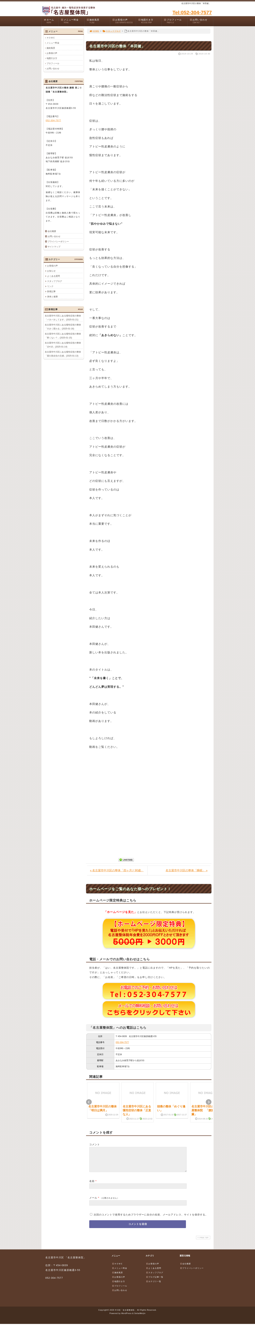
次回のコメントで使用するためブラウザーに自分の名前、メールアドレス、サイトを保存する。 (151, 1218)
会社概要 (52, 231)
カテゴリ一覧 (153, 1286)
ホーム (51, 21)
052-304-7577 (122, 1042)
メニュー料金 (72, 21)
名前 (92, 1185)
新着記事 (51, 291)
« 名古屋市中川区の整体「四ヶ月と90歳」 (117, 870)
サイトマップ (54, 246)
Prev (89, 1102)
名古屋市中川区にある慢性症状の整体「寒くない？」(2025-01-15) (63, 335)
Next (208, 1102)
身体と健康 (52, 296)
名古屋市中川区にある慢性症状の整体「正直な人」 (137, 1110)
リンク (50, 286)
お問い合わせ (201, 21)
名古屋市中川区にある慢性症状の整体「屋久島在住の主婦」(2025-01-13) (63, 354)
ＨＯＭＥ (51, 38)
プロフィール (176, 21)
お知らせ (51, 271)
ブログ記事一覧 (154, 1281)
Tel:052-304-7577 (192, 12)
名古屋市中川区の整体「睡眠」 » (187, 870)
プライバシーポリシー (58, 241)
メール (93, 1202)
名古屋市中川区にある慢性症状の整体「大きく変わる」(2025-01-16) (63, 326)
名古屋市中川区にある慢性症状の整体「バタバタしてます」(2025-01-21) (63, 317)
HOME (94, 31)
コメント (94, 1144)
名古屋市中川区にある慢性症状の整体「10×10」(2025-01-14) (63, 344)
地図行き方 (150, 21)
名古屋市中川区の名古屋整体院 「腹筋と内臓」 (205, 1110)
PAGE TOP (203, 1242)
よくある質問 (53, 276)
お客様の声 (124, 21)
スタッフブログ (112, 31)
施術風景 (98, 21)
